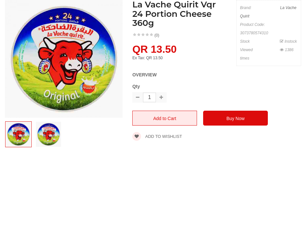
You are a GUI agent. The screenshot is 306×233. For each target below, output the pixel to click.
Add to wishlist (157, 136)
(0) (157, 35)
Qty (136, 86)
